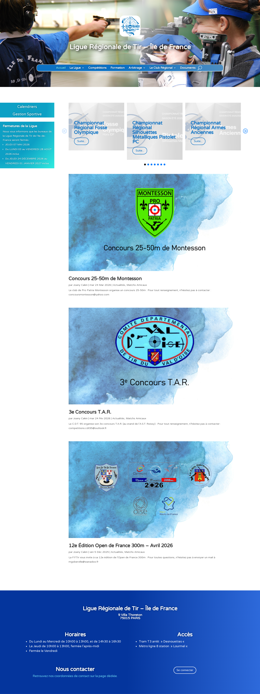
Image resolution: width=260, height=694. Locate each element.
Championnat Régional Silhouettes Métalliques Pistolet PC (154, 132)
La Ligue (75, 68)
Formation (117, 68)
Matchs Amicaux (137, 285)
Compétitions (97, 68)
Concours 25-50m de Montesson (105, 278)
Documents (188, 68)
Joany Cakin (80, 285)
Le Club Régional (161, 68)
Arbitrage (135, 68)
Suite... (81, 141)
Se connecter (185, 670)
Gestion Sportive (27, 114)
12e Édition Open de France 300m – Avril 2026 (121, 545)
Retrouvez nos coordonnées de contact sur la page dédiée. (75, 676)
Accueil (61, 68)
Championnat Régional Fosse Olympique (90, 127)
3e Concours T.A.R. (90, 412)
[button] (245, 131)
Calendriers (27, 107)
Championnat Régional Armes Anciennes (208, 127)
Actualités (119, 285)
